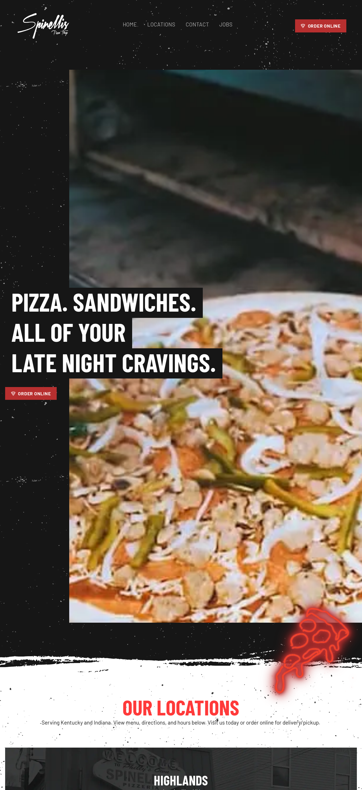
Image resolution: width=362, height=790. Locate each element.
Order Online (321, 27)
